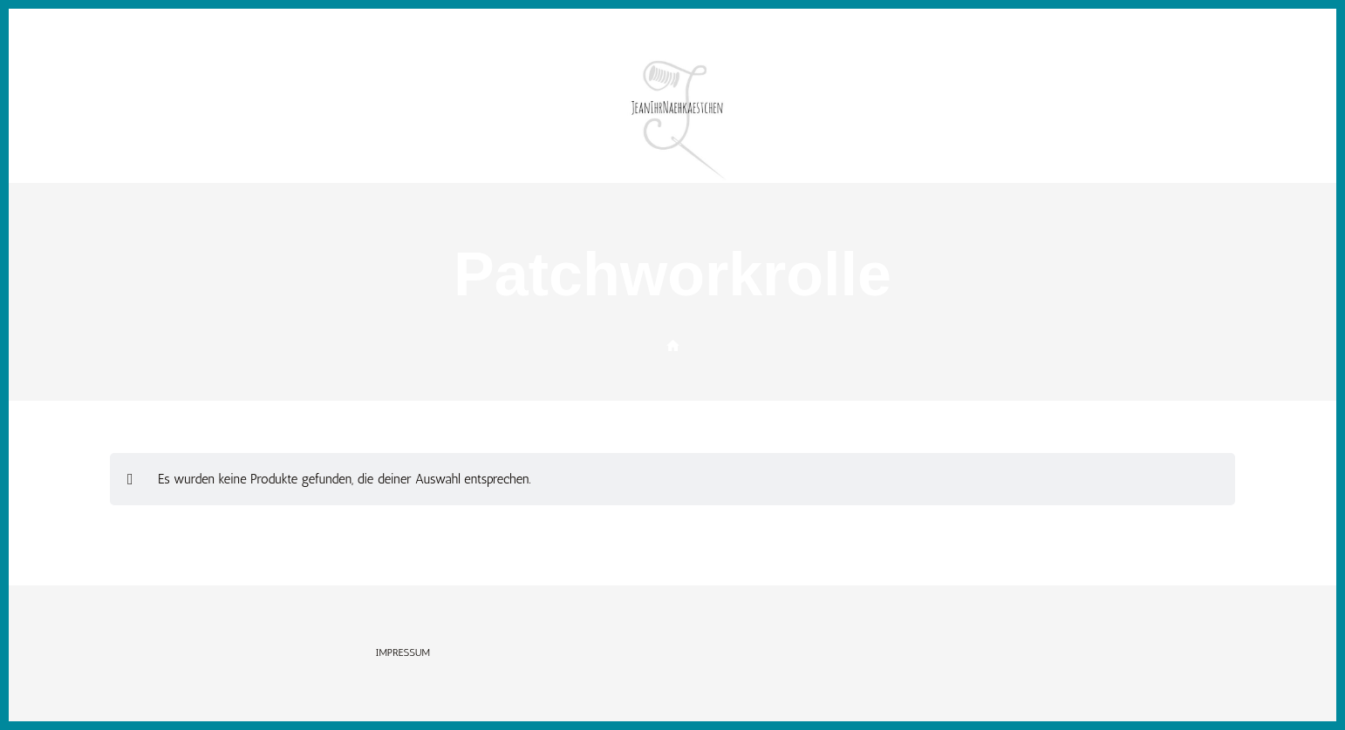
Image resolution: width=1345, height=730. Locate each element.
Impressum (403, 652)
